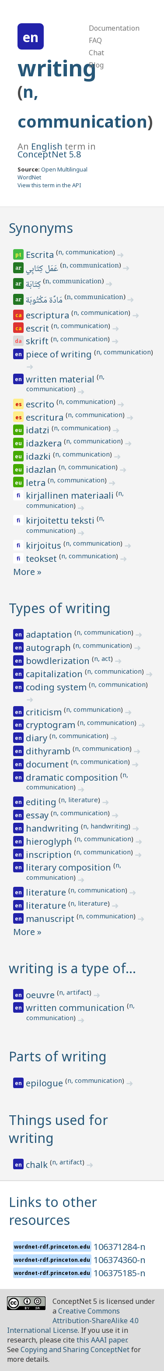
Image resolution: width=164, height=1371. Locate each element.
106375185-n (120, 1273)
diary (37, 738)
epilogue (45, 1083)
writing (57, 68)
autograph (49, 647)
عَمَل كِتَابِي (42, 269)
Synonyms (41, 228)
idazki (39, 456)
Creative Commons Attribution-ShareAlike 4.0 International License (73, 1320)
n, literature (79, 799)
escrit (38, 328)
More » (27, 572)
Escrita (41, 255)
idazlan (42, 469)
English (47, 146)
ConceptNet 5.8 (49, 154)
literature (47, 892)
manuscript (51, 919)
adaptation (50, 634)
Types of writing (60, 608)
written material (61, 379)
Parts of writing (58, 1056)
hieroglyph (50, 841)
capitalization (55, 674)
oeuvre (41, 995)
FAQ (95, 40)
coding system (57, 687)
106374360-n (120, 1260)
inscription (50, 854)
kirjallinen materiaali (71, 495)
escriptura (48, 315)
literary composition (69, 867)
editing (42, 802)
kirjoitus (44, 545)
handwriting (53, 828)
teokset (42, 558)
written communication (76, 1008)
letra (37, 483)
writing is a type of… (72, 968)
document (48, 764)
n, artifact (74, 992)
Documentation (114, 28)
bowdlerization (59, 661)
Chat (96, 52)
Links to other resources (53, 1211)
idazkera (45, 443)
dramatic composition (73, 777)
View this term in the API (49, 185)
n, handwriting (105, 825)
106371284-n (120, 1247)
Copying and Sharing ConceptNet (75, 1349)
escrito (41, 404)
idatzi (39, 430)
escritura (46, 417)
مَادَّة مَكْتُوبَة (44, 300)
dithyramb (49, 751)
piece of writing (60, 354)
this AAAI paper (102, 1340)
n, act (102, 658)
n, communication (85, 251)
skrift (38, 341)
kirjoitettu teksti (61, 520)
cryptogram (51, 725)
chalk (38, 1165)
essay (38, 815)
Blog (96, 65)
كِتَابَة (34, 285)
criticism (45, 712)
